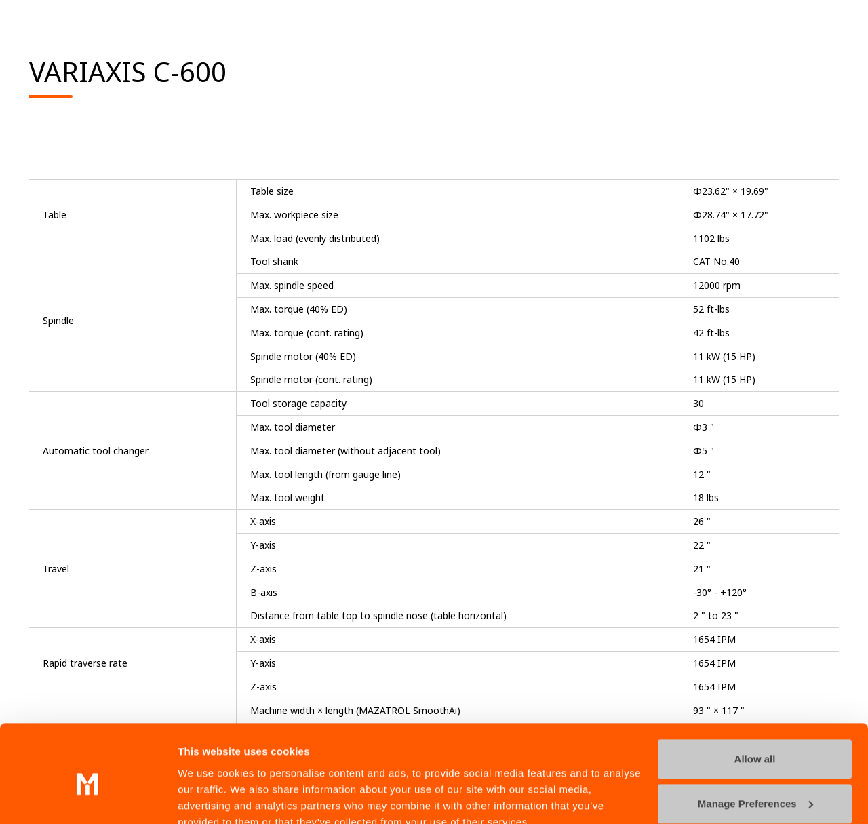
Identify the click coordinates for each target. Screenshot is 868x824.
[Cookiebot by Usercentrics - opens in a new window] (87, 797)
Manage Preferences (755, 741)
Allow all (755, 697)
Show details (209, 797)
